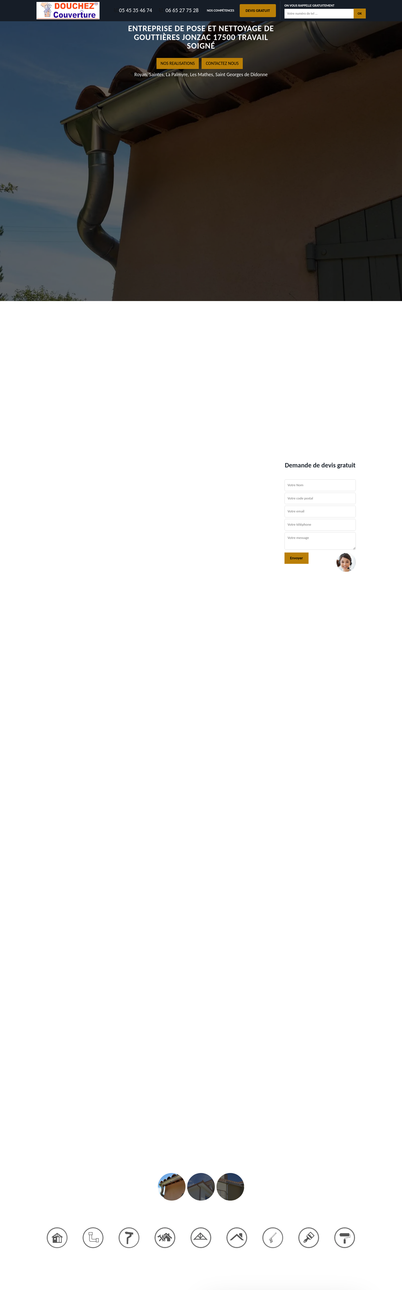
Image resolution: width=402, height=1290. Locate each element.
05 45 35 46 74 (132, 10)
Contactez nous (222, 63)
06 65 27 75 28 (178, 10)
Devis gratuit (258, 10)
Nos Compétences (220, 10)
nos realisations (178, 63)
